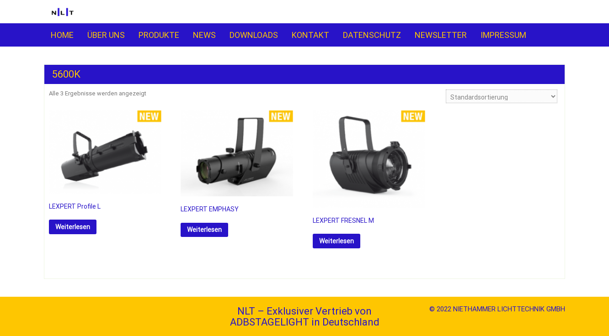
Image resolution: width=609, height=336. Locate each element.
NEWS (204, 35)
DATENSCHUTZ (372, 35)
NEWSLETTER (441, 35)
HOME (62, 35)
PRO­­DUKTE (159, 35)
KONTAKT (310, 35)
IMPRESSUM (503, 35)
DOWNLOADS (254, 35)
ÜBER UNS (106, 35)
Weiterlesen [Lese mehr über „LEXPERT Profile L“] (72, 227)
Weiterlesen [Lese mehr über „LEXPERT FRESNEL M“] (336, 241)
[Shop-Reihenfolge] (501, 96)
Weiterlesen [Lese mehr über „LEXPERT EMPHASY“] (204, 229)
